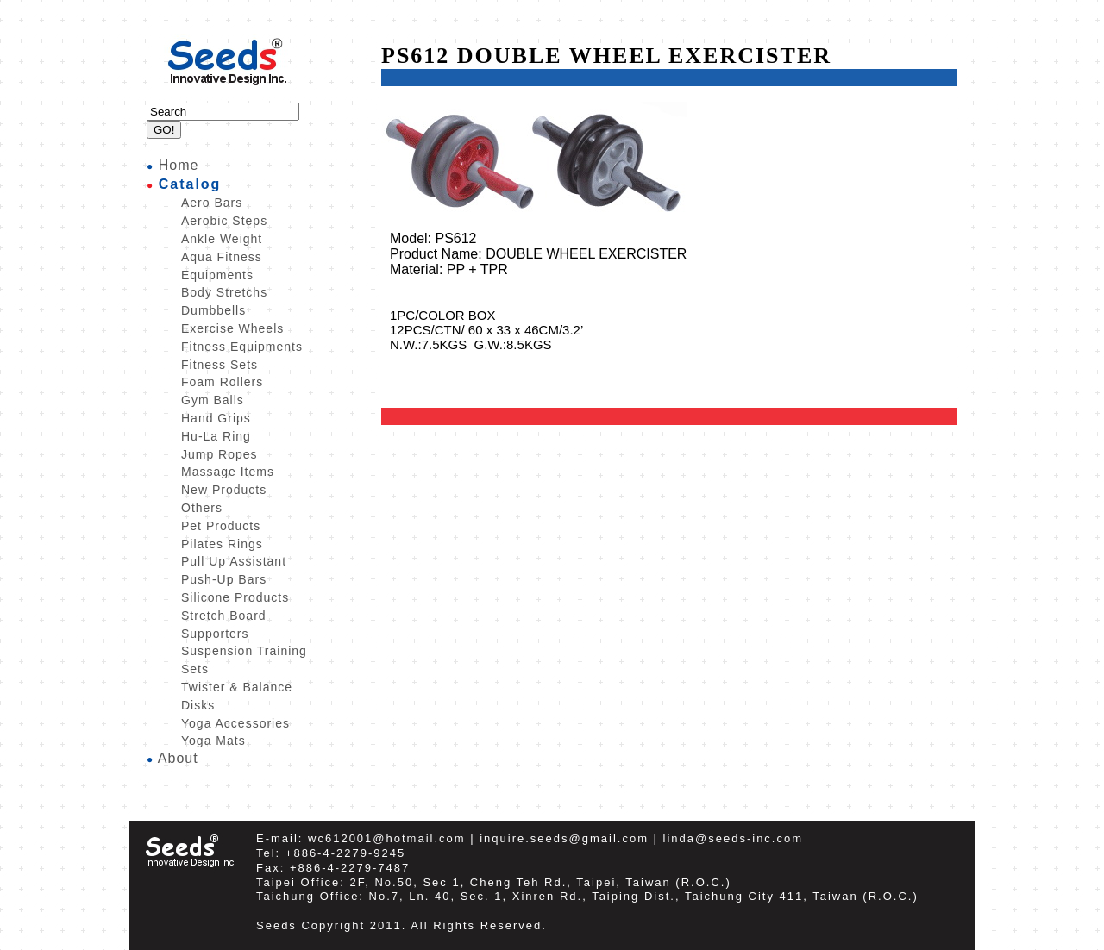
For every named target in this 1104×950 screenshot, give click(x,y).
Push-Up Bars (224, 579)
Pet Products (220, 526)
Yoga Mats (213, 740)
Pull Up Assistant (233, 561)
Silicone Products (235, 597)
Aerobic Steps (224, 221)
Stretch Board (224, 615)
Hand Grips (216, 418)
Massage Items (227, 471)
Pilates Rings (222, 544)
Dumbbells (213, 310)
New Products (224, 490)
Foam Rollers (222, 382)
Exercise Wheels (232, 328)
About (178, 758)
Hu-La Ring (216, 436)
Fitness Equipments (242, 346)
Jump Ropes (219, 454)
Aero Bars (211, 202)
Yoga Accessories (235, 723)
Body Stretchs (224, 292)
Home (179, 165)
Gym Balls (212, 400)
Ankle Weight (221, 239)
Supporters (214, 634)
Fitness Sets (219, 365)
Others (202, 508)
